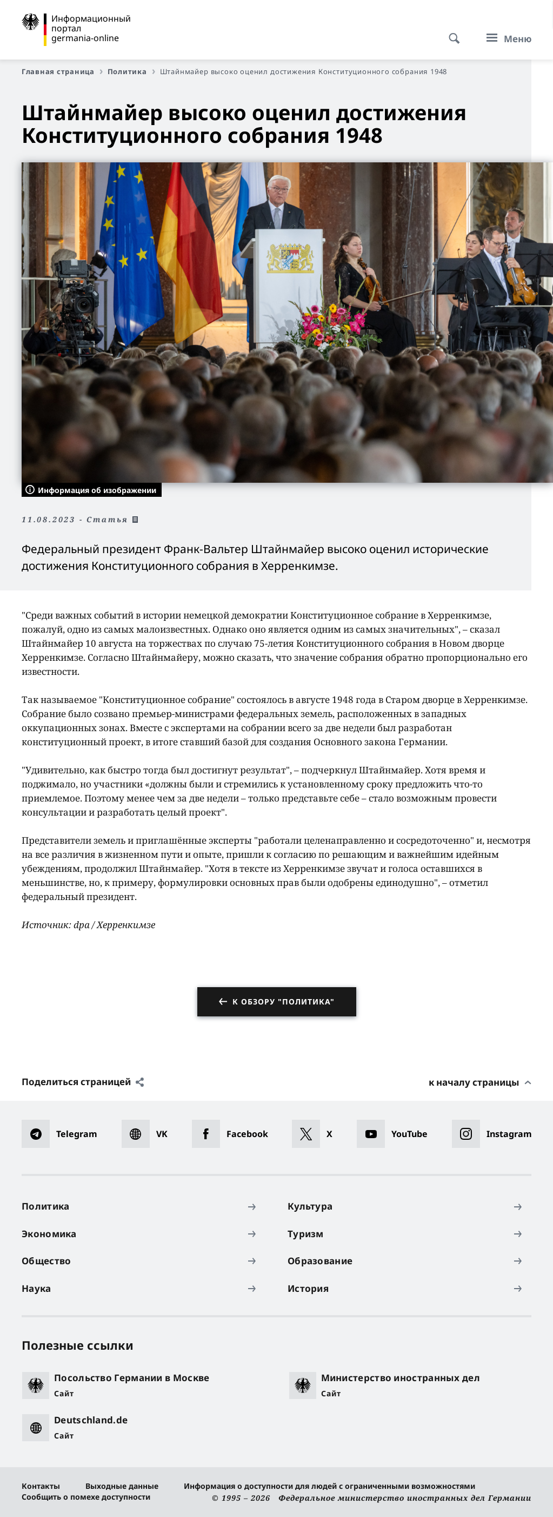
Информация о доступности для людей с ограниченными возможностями (329, 1486)
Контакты (41, 1486)
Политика (131, 71)
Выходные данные (121, 1486)
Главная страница (62, 71)
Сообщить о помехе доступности (86, 1497)
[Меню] (505, 38)
